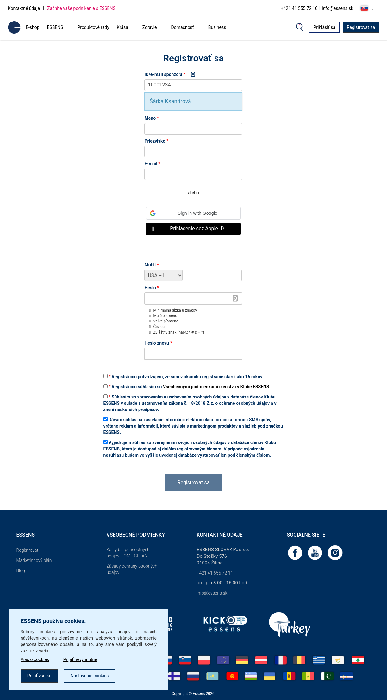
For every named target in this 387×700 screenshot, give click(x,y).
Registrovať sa (361, 27)
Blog (20, 570)
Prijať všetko (39, 675)
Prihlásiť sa (324, 27)
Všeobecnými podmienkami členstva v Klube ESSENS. (217, 386)
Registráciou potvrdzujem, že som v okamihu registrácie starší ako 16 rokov (183, 376)
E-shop (33, 27)
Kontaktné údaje (24, 8)
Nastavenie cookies (90, 675)
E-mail (152, 163)
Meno (151, 118)
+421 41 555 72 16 (299, 8)
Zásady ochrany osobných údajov (132, 569)
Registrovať (27, 550)
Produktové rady (93, 27)
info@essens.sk (337, 8)
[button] (193, 213)
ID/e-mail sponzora (163, 74)
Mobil (151, 264)
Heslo (151, 287)
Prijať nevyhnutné (81, 659)
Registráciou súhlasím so (187, 386)
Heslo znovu (158, 343)
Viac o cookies (35, 659)
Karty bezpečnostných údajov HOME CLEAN (128, 552)
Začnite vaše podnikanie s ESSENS (81, 8)
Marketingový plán (34, 560)
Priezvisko (156, 140)
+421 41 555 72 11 (215, 573)
